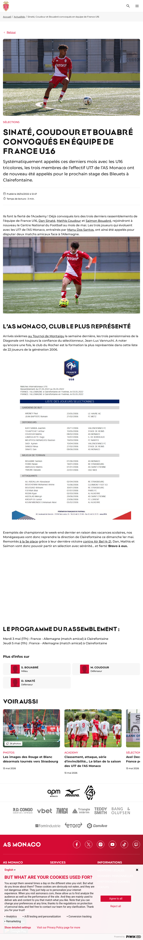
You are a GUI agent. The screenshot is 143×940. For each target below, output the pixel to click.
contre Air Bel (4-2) (97, 541)
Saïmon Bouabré (98, 221)
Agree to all (115, 898)
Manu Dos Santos (80, 229)
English (10, 869)
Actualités (19, 16)
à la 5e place (29, 541)
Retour (9, 32)
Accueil (7, 16)
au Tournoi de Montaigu (46, 336)
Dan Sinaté (47, 221)
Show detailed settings (17, 927)
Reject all (115, 906)
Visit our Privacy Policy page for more (58, 927)
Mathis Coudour (69, 221)
